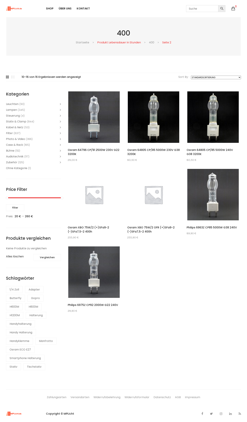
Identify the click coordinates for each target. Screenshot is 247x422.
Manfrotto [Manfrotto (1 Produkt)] (46, 341)
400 (151, 42)
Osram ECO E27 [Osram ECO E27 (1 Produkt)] (20, 350)
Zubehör (11, 162)
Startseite (82, 42)
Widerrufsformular (137, 397)
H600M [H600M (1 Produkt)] (14, 307)
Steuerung (13, 116)
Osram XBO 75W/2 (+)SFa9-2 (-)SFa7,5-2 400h (88, 229)
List (13, 77)
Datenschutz (162, 397)
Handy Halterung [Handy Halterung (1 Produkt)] (21, 332)
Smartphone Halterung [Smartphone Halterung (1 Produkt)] (25, 358)
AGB (178, 397)
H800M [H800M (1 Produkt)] (33, 307)
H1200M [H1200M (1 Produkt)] (15, 315)
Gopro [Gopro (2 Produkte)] (35, 298)
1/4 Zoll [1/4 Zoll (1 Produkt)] (14, 290)
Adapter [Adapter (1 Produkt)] (34, 290)
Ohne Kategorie (16, 168)
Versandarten (79, 397)
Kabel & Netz (14, 127)
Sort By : (183, 77)
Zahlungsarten (56, 397)
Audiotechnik (14, 156)
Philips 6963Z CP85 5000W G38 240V (212, 227)
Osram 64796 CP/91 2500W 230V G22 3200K (93, 152)
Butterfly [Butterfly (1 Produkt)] (15, 298)
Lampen (11, 110)
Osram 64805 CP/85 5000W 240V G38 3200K (210, 152)
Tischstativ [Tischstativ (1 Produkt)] (34, 367)
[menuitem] (50, 8)
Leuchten (12, 104)
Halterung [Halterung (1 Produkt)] (36, 315)
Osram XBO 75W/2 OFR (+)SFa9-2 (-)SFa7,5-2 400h (151, 229)
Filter (9, 133)
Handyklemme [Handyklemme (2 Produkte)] (19, 341)
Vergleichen (47, 257)
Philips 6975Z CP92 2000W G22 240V (93, 305)
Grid (7, 77)
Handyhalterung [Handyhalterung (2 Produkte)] (20, 324)
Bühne (10, 151)
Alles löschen (15, 256)
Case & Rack (14, 145)
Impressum (192, 397)
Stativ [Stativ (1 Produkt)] (13, 367)
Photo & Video (15, 139)
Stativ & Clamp (16, 121)
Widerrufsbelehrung (106, 397)
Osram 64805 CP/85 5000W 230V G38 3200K (153, 152)
